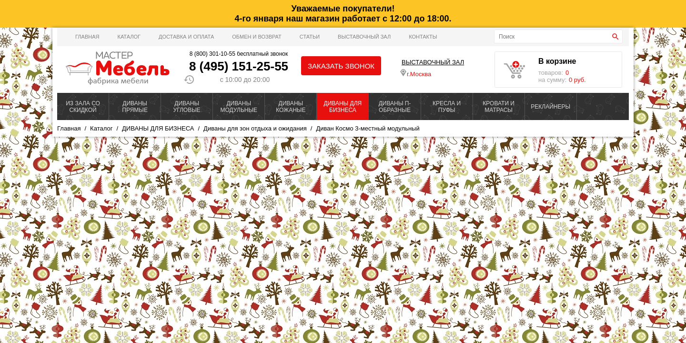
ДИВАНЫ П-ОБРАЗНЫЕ (395, 106)
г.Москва (415, 73)
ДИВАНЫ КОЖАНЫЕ (290, 106)
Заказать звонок (341, 66)
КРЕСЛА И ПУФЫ (447, 106)
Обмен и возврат (257, 37)
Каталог (129, 37)
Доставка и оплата (186, 37)
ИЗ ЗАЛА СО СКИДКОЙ (83, 106)
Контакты (423, 37)
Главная (87, 37)
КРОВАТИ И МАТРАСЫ (498, 106)
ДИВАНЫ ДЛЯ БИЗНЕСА (343, 106)
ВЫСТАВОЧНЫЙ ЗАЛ (364, 37)
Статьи (310, 37)
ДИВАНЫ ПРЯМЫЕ (135, 106)
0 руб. (577, 79)
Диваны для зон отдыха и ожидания (255, 128)
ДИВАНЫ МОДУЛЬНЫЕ (238, 106)
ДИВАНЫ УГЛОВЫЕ (187, 106)
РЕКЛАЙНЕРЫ (550, 106)
